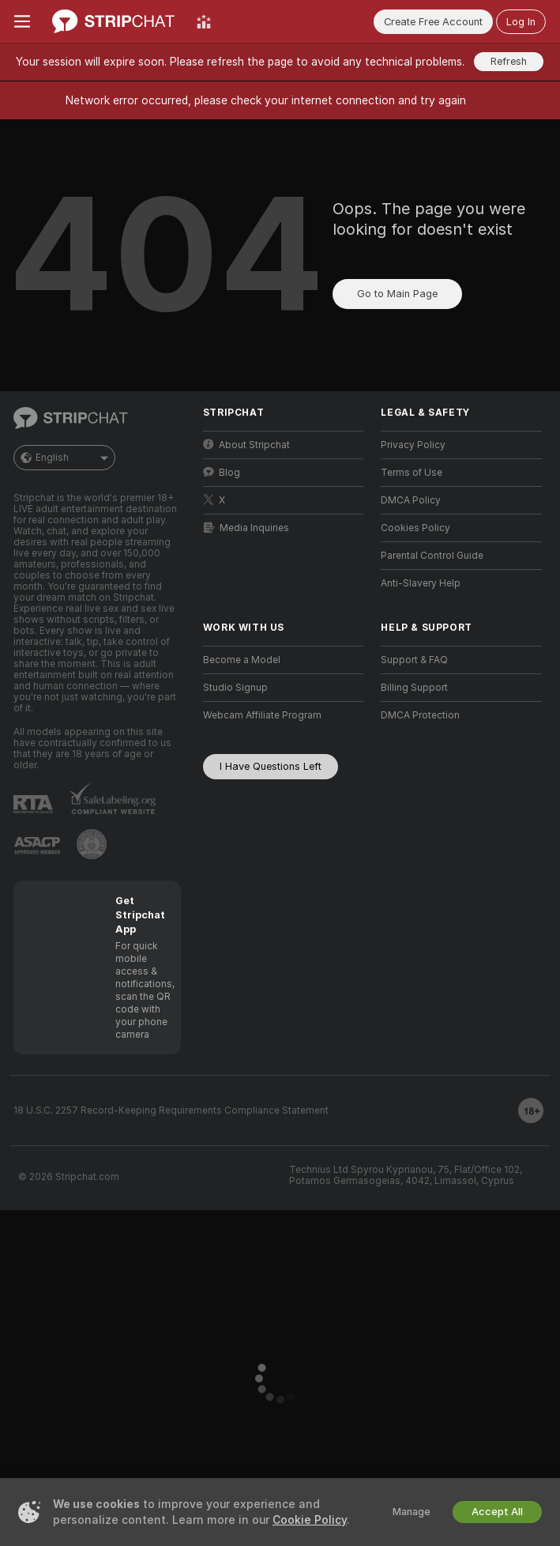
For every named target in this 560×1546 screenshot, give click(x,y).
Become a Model (241, 660)
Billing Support (414, 687)
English (64, 458)
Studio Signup (235, 687)
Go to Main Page (397, 294)
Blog (221, 472)
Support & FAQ (414, 660)
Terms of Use (411, 472)
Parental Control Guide (432, 555)
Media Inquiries (246, 528)
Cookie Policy (309, 1520)
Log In (521, 22)
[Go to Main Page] (113, 21)
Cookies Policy (415, 528)
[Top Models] (203, 21)
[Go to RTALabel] (33, 804)
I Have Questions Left (270, 766)
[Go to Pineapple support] (92, 844)
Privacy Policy (413, 445)
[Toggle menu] (22, 21)
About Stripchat (246, 445)
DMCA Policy (411, 500)
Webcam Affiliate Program (262, 715)
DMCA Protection (420, 715)
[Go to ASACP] (37, 845)
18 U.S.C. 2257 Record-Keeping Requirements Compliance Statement (171, 1110)
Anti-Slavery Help (420, 583)
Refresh (508, 61)
